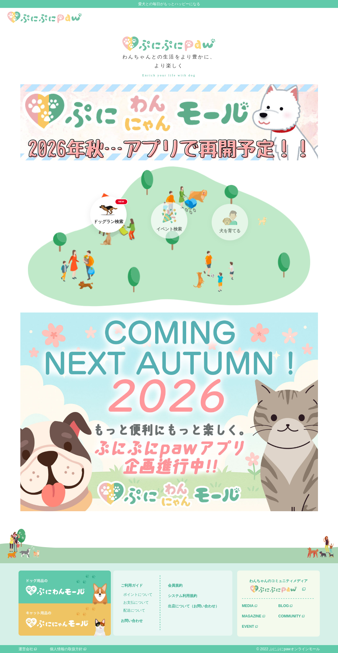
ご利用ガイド (132, 585)
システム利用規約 (182, 596)
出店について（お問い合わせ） (193, 606)
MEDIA (248, 606)
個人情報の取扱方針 (66, 649)
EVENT (248, 626)
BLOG (283, 606)
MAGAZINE (251, 616)
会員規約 (175, 585)
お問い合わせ (132, 621)
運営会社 (26, 649)
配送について (134, 610)
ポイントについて (137, 594)
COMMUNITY (289, 616)
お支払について (136, 602)
